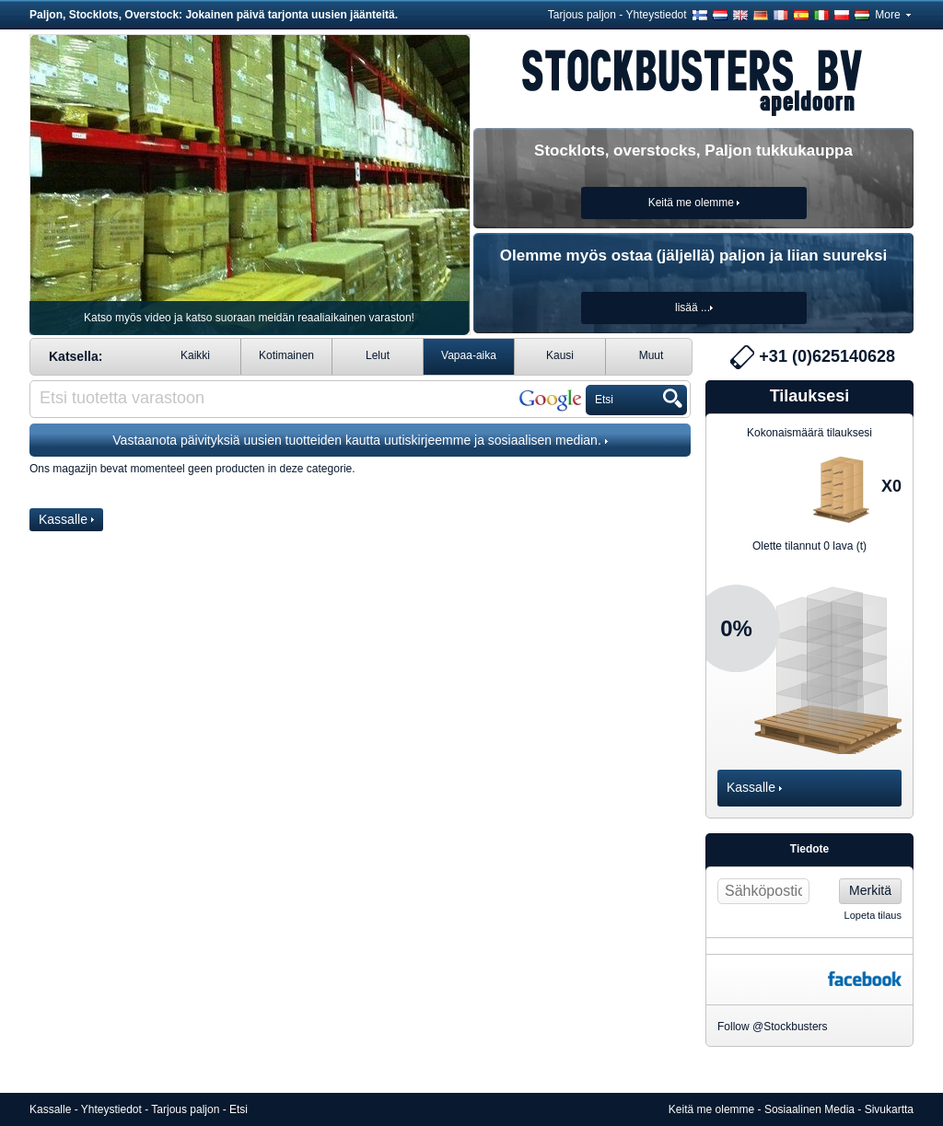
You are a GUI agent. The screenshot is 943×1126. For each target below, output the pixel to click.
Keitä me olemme (711, 1109)
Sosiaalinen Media (809, 1109)
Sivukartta (889, 1109)
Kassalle (66, 519)
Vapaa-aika (468, 355)
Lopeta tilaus (873, 915)
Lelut (378, 355)
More (893, 14)
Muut (651, 355)
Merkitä (870, 890)
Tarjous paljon (582, 14)
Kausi (560, 355)
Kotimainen (286, 355)
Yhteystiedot (656, 14)
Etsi (238, 1109)
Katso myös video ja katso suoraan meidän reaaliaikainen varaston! (249, 317)
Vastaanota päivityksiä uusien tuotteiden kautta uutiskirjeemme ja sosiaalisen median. (359, 440)
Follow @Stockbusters (772, 1026)
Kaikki (195, 355)
